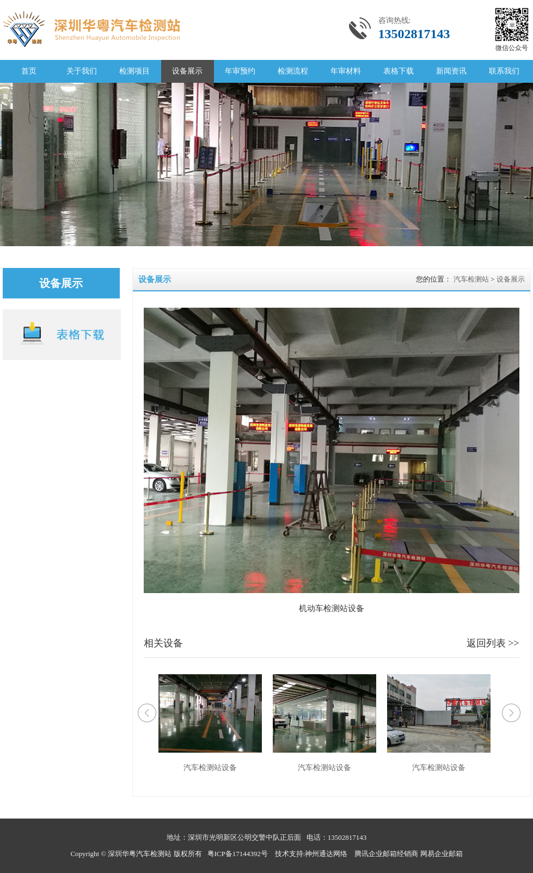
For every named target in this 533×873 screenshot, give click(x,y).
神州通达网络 (326, 854)
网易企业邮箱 (441, 854)
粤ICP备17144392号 (237, 854)
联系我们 (504, 71)
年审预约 (240, 71)
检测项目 (134, 71)
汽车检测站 (471, 279)
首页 (28, 71)
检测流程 (293, 71)
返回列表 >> (493, 643)
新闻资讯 (451, 71)
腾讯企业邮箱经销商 (386, 854)
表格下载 (398, 71)
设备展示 (187, 71)
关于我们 (81, 71)
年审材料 (345, 71)
